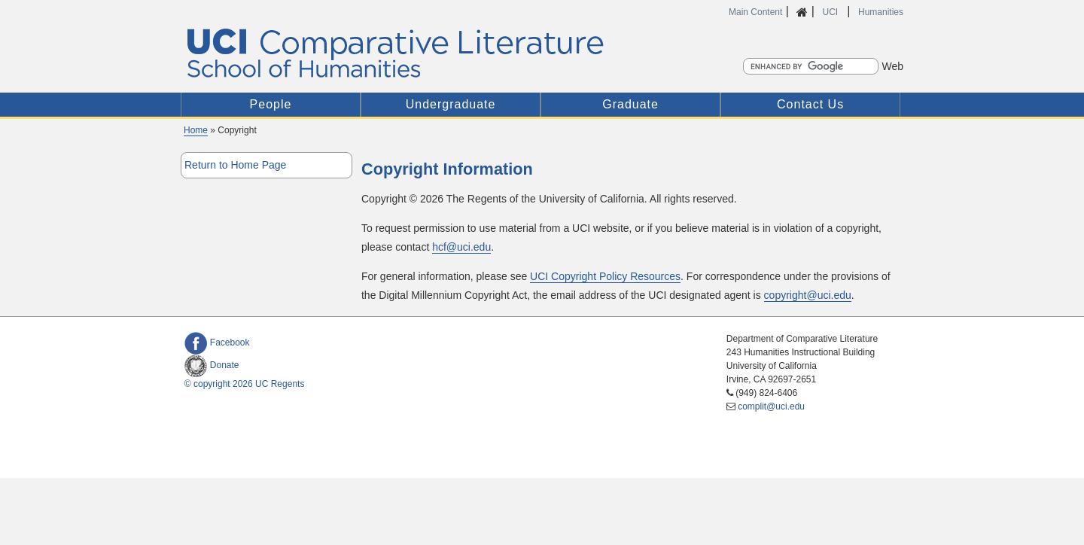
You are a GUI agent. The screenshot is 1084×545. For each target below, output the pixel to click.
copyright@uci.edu (807, 295)
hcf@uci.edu (461, 247)
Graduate (630, 104)
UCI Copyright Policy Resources (605, 276)
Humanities (880, 12)
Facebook (217, 342)
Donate (211, 365)
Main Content (755, 12)
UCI (831, 12)
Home (196, 130)
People (271, 104)
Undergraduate (451, 104)
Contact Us (810, 104)
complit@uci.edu (771, 406)
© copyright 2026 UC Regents (244, 384)
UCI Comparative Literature (416, 53)
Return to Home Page (235, 165)
